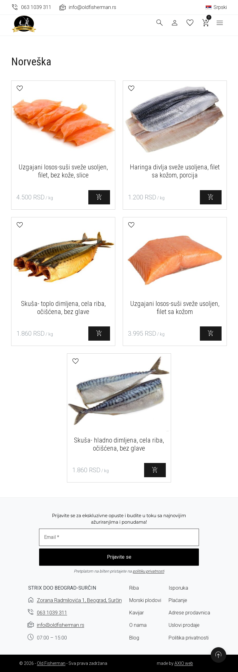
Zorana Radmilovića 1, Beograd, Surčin (79, 600)
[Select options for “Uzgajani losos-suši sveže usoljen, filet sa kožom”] (211, 333)
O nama (138, 625)
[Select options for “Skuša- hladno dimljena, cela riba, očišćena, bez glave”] (155, 470)
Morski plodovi (145, 600)
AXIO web (183, 663)
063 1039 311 (52, 613)
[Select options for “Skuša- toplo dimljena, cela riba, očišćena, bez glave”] (99, 333)
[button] (20, 88)
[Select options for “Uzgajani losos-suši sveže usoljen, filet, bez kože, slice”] (99, 197)
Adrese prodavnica (189, 613)
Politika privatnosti (189, 638)
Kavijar (136, 613)
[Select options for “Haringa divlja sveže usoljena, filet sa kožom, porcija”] (211, 197)
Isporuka (178, 588)
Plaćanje (178, 600)
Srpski (216, 7)
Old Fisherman (51, 663)
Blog (134, 638)
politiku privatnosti (148, 571)
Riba (134, 588)
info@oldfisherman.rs (60, 625)
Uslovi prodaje (184, 625)
